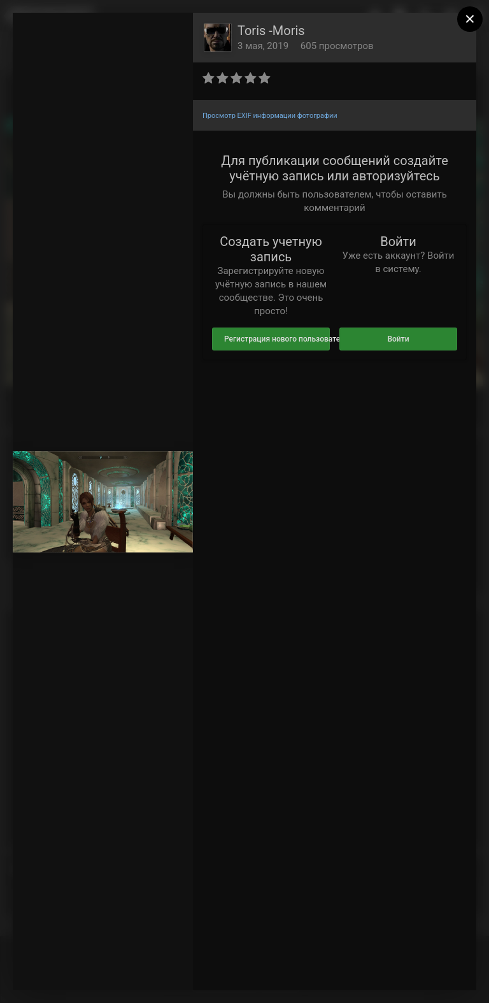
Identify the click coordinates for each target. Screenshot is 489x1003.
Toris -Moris (271, 30)
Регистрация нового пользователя (277, 339)
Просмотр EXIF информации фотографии (269, 116)
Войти (398, 339)
